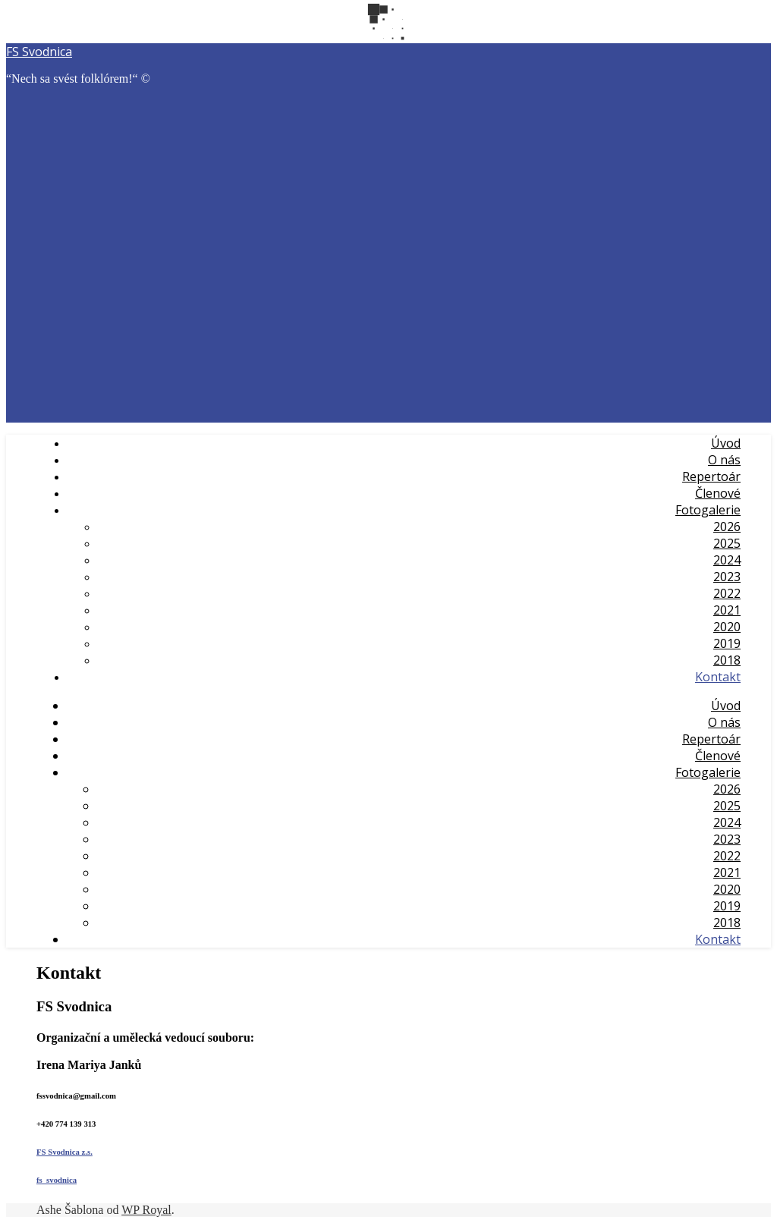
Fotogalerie (708, 509)
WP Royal (146, 1209)
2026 (727, 526)
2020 (727, 626)
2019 (727, 643)
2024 (727, 560)
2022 (727, 593)
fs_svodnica (56, 1179)
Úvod (726, 443)
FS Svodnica (39, 51)
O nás (724, 459)
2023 (727, 576)
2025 (727, 543)
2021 (727, 610)
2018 (727, 660)
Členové (718, 493)
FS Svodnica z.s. (64, 1151)
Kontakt (718, 676)
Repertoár (711, 476)
